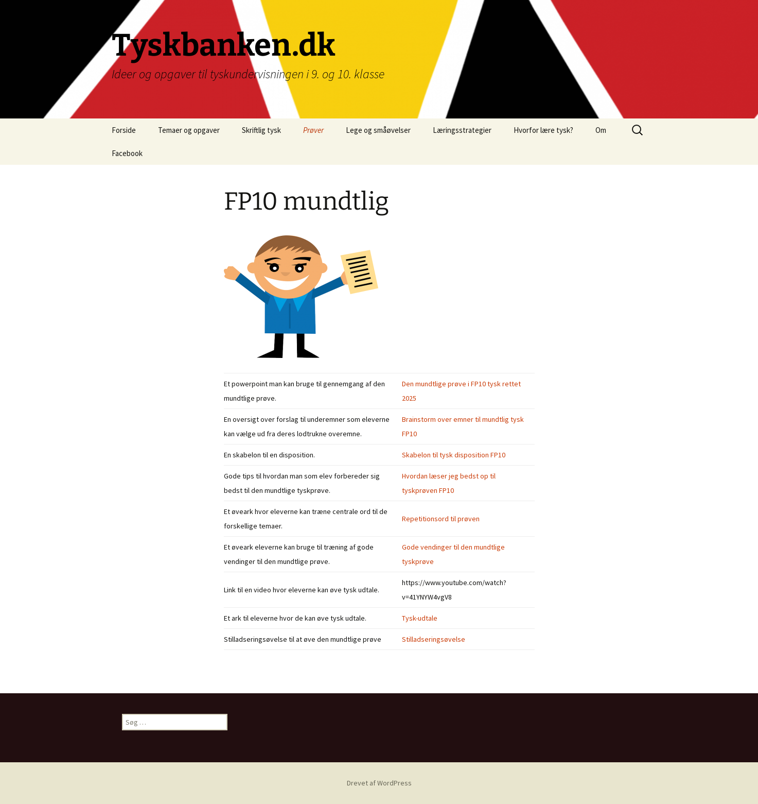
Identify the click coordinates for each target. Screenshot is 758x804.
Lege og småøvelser (378, 130)
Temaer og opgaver (189, 130)
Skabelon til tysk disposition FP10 (453, 454)
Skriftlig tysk (261, 130)
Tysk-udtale (419, 618)
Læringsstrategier (462, 130)
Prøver (313, 130)
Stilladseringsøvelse (433, 639)
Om (600, 130)
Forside (124, 130)
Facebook (127, 153)
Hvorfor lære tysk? (543, 130)
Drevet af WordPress (379, 783)
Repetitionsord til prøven (441, 518)
